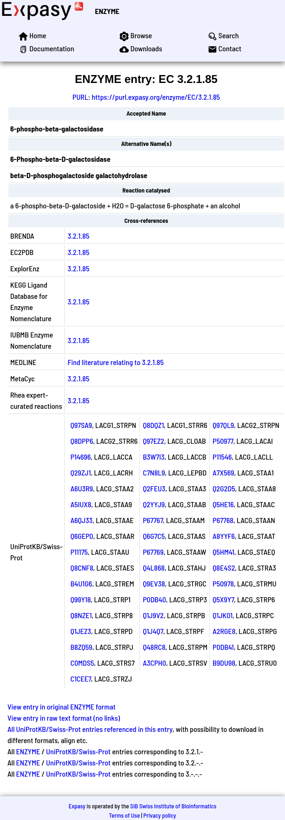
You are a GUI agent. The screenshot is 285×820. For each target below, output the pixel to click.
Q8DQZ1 (153, 424)
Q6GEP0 (81, 535)
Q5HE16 (222, 504)
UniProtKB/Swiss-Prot (78, 751)
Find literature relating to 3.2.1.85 (115, 362)
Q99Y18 (80, 599)
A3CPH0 (154, 662)
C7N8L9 (154, 472)
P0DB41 (223, 646)
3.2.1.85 (78, 235)
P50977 (222, 440)
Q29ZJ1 (80, 472)
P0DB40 (154, 599)
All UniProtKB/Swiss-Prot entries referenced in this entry (89, 728)
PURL (80, 96)
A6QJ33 (81, 520)
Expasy (76, 806)
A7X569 (223, 472)
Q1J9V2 (153, 615)
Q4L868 (154, 567)
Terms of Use (124, 815)
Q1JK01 (222, 615)
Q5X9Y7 (223, 599)
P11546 (222, 456)
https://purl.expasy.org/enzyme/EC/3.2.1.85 (156, 96)
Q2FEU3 (154, 488)
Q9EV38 (154, 583)
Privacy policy (159, 815)
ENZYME (107, 11)
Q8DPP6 (81, 440)
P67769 (153, 551)
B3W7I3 (154, 456)
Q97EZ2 (153, 440)
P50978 (223, 583)
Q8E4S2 (223, 567)
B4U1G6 (81, 583)
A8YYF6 (223, 535)
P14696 (80, 456)
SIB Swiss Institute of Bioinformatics (173, 806)
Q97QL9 (223, 424)
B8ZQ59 (81, 646)
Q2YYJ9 (154, 504)
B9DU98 (223, 662)
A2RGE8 (223, 631)
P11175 (78, 551)
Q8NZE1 (81, 615)
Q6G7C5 (154, 535)
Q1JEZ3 (80, 631)
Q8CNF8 (81, 567)
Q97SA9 (81, 424)
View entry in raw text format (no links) (63, 717)
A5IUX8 (80, 504)
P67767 (153, 520)
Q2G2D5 (223, 488)
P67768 (222, 520)
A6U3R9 (81, 488)
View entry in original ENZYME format (61, 706)
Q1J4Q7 (153, 631)
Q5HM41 (223, 551)
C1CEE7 (80, 678)
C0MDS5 (82, 662)
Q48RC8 (154, 646)
